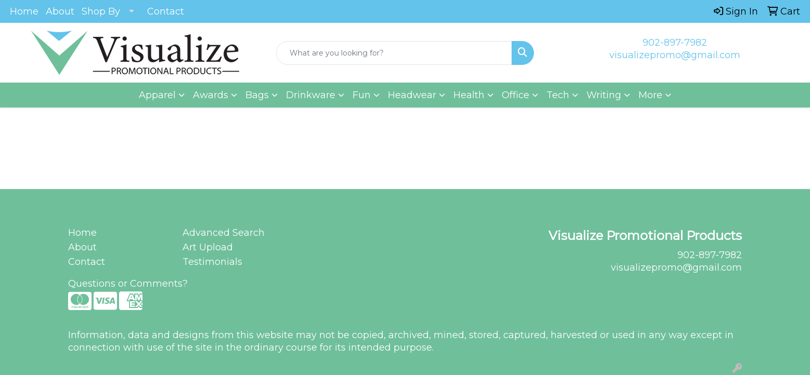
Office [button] (515, 95)
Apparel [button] (157, 95)
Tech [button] (557, 95)
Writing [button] (603, 95)
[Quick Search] (394, 53)
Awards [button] (210, 95)
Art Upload (207, 247)
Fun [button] (361, 95)
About (60, 11)
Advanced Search (223, 232)
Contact (165, 11)
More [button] (650, 95)
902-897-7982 (675, 42)
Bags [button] (257, 95)
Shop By (101, 11)
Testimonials (212, 261)
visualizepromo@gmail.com (674, 55)
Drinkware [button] (310, 95)
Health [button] (469, 95)
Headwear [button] (412, 95)
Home (24, 11)
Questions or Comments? (128, 283)
